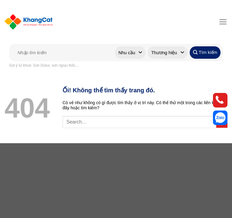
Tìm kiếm (205, 52)
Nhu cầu (126, 52)
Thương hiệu (164, 52)
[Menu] (221, 22)
